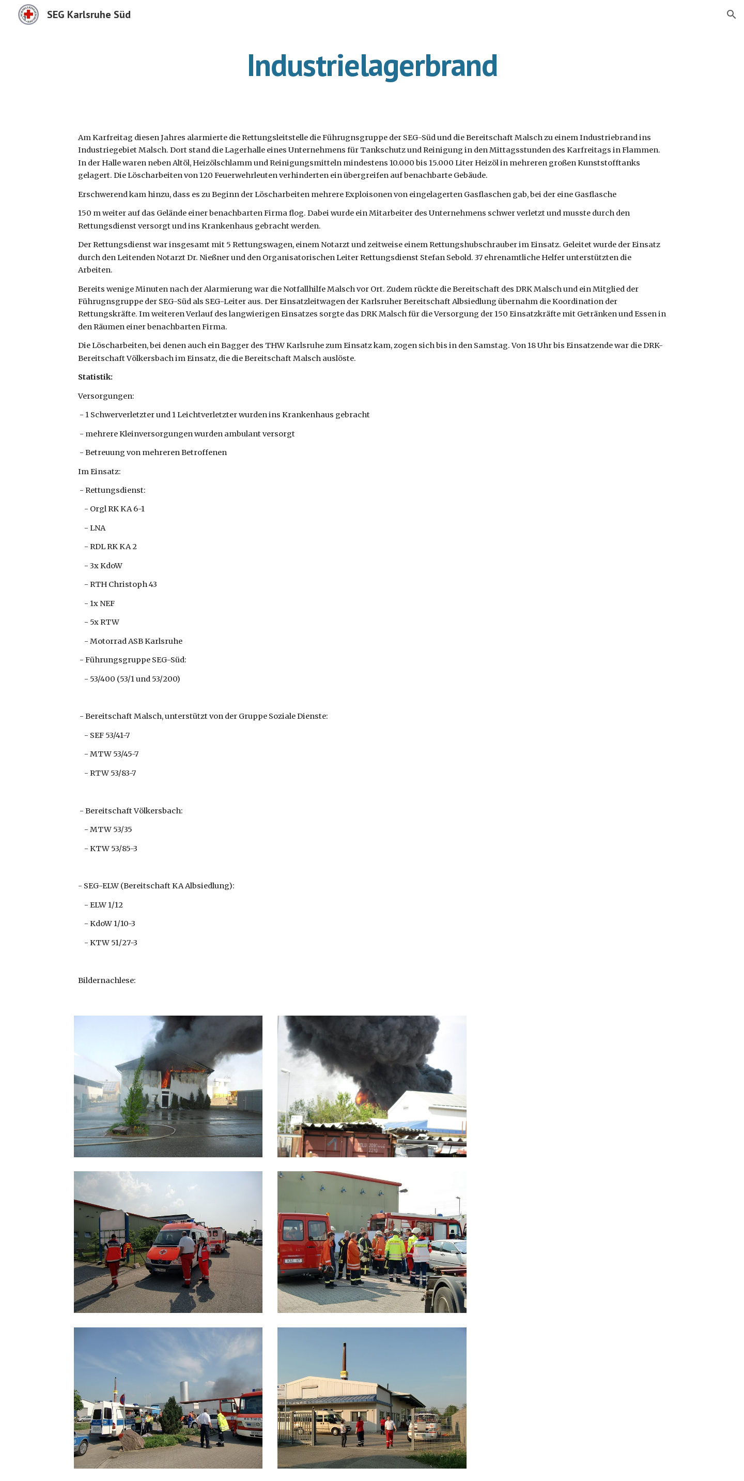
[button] (731, 14)
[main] (372, 64)
